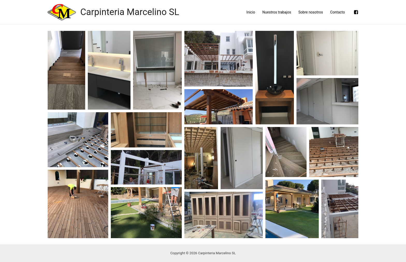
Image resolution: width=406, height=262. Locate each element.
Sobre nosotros (310, 12)
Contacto (337, 12)
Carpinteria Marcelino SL (129, 12)
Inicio (251, 12)
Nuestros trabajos (276, 12)
